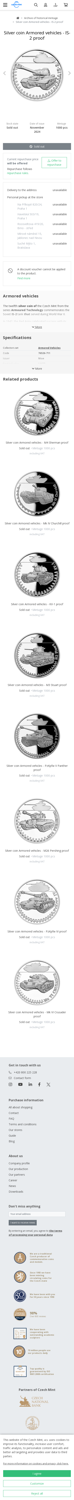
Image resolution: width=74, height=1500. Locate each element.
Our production (18, 1169)
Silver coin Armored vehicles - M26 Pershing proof (37, 850)
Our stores (15, 1130)
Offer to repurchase (54, 162)
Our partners (17, 1174)
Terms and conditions (23, 1124)
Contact (14, 1113)
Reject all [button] (37, 1493)
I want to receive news (22, 1222)
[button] (8, 73)
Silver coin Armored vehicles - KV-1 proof (37, 604)
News (12, 1186)
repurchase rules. (18, 173)
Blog (12, 1141)
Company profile (19, 1163)
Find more (23, 278)
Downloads (16, 1191)
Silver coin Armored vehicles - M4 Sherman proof (37, 442)
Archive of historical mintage (41, 18)
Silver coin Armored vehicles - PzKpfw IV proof (37, 931)
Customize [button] (37, 1483)
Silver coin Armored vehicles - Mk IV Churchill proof (37, 523)
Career (13, 1180)
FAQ (11, 1118)
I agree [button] (37, 1473)
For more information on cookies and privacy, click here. (36, 1463)
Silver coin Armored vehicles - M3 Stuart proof (37, 685)
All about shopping (20, 1107)
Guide (12, 1135)
